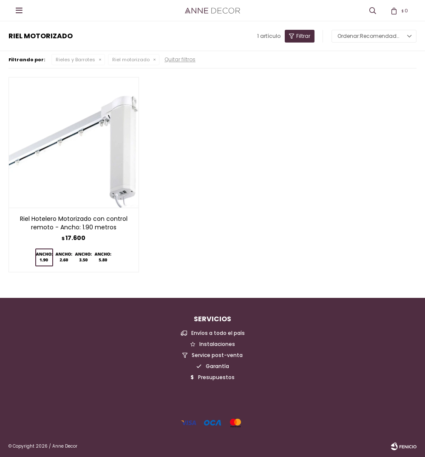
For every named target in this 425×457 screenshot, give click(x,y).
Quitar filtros (180, 59)
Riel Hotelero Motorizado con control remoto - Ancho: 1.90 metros (74, 222)
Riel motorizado (131, 59)
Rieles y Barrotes (75, 59)
